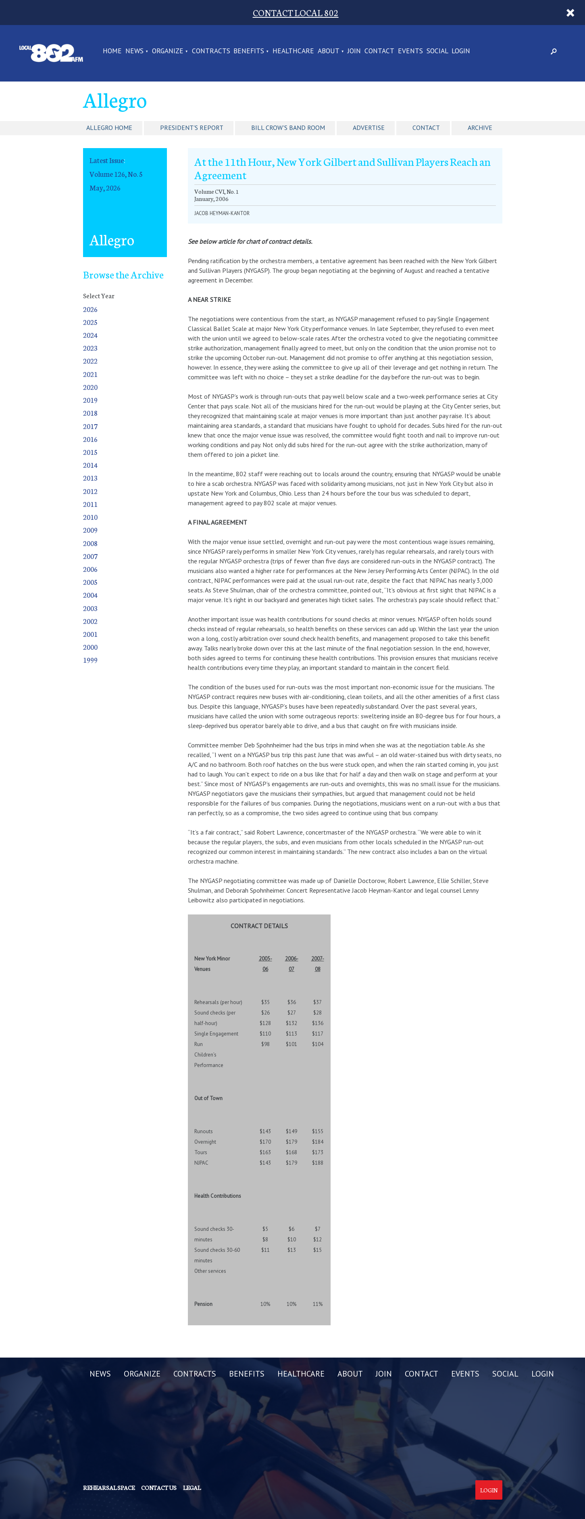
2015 (90, 452)
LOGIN (461, 51)
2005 (90, 582)
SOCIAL (437, 51)
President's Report (191, 127)
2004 (90, 595)
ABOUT (328, 51)
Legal (192, 1487)
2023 (90, 348)
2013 (90, 478)
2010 (90, 517)
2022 (90, 361)
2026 (90, 309)
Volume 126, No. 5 (116, 174)
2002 (90, 621)
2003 (90, 608)
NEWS (134, 51)
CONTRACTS (211, 51)
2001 (90, 634)
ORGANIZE (167, 51)
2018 (90, 413)
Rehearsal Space (109, 1487)
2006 (90, 569)
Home (112, 51)
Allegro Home (109, 127)
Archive (480, 127)
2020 (90, 387)
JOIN (354, 51)
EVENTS (410, 51)
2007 (90, 556)
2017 (90, 426)
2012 (90, 491)
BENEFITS (248, 51)
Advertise (369, 127)
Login (489, 1490)
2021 (90, 374)
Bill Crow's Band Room (288, 127)
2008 (90, 543)
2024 (90, 335)
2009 (90, 530)
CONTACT (379, 51)
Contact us (159, 1487)
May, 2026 (105, 187)
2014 (90, 465)
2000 (90, 647)
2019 (90, 400)
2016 (90, 439)
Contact (426, 127)
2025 (90, 322)
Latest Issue (107, 160)
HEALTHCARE (293, 51)
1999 (90, 660)
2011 (90, 504)
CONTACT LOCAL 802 (296, 12)
